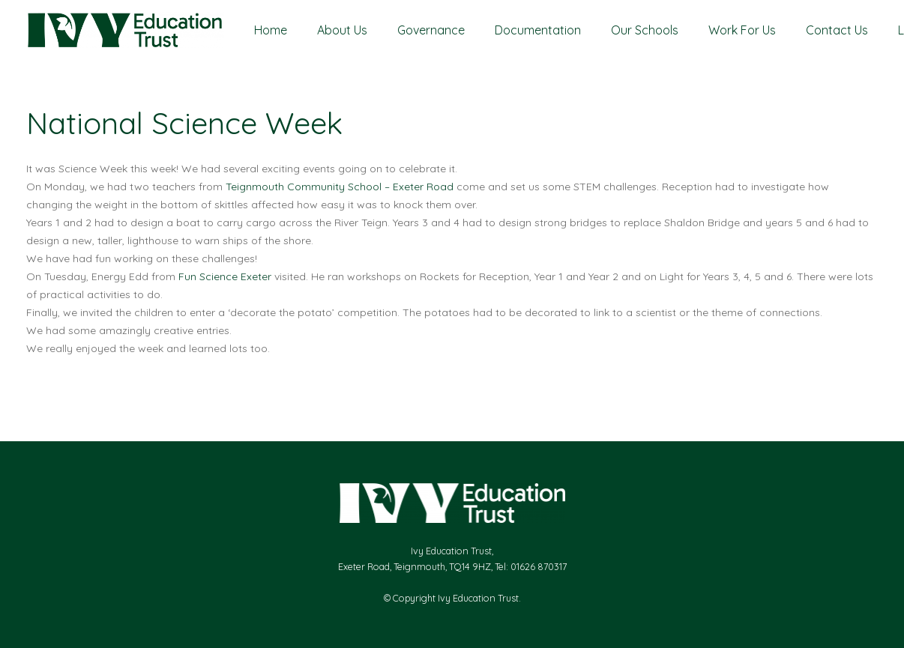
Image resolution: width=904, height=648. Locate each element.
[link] (339, 186)
